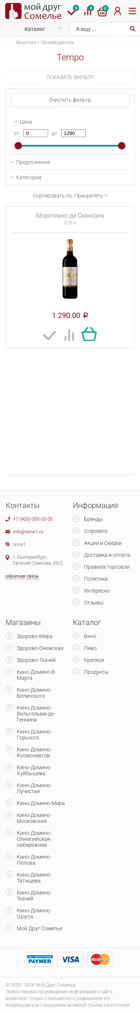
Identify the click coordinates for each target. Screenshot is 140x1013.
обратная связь (22, 576)
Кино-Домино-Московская (34, 818)
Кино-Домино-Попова (34, 860)
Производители (57, 42)
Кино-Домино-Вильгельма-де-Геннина (36, 714)
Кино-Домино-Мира (41, 803)
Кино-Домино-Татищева (34, 878)
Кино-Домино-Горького (34, 735)
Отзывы (94, 603)
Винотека (26, 42)
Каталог (35, 29)
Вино (90, 636)
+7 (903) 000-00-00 (33, 519)
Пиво (90, 648)
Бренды (93, 519)
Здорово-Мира (35, 636)
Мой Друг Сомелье (39, 928)
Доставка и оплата (107, 555)
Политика (96, 579)
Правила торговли (107, 567)
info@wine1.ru (28, 531)
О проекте (96, 531)
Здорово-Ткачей (36, 660)
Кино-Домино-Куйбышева (34, 770)
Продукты (96, 672)
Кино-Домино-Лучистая (34, 788)
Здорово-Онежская (40, 648)
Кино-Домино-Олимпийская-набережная (34, 839)
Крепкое (94, 660)
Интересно (97, 591)
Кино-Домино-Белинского (34, 693)
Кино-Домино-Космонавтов (34, 752)
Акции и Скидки (103, 543)
